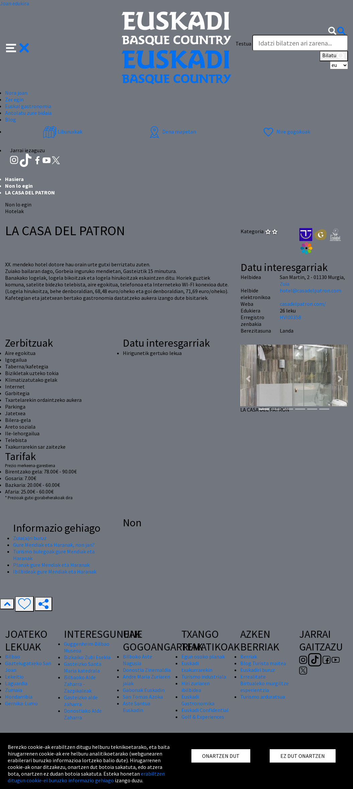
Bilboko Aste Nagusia (137, 660)
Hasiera (14, 179)
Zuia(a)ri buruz (30, 538)
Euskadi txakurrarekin (196, 666)
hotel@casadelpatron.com (310, 290)
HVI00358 (290, 317)
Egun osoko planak (203, 656)
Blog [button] (10, 119)
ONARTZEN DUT (221, 756)
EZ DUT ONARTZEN (302, 756)
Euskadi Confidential (205, 710)
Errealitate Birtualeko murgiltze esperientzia (264, 683)
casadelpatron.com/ (303, 303)
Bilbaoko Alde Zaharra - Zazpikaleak (80, 684)
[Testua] (300, 43)
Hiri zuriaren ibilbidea (195, 686)
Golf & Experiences (202, 716)
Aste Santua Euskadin (136, 706)
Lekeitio (14, 676)
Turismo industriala (203, 676)
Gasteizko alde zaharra (81, 700)
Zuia (284, 283)
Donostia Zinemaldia (147, 670)
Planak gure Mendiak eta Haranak (51, 564)
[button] (17, 47)
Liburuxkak (62, 131)
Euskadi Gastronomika (197, 700)
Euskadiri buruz (257, 670)
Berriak (248, 656)
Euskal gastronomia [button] (28, 106)
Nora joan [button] (16, 92)
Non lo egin (19, 185)
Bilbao (12, 656)
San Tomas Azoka (143, 696)
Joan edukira (14, 3)
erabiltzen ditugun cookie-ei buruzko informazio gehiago (86, 777)
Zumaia (13, 690)
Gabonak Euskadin (144, 690)
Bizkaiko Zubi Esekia (87, 657)
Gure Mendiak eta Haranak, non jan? (54, 544)
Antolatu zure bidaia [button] (28, 112)
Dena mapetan (172, 131)
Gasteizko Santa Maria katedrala (82, 667)
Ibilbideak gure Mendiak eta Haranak (54, 571)
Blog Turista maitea (263, 663)
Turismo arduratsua (262, 696)
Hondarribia (18, 696)
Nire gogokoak (286, 131)
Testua (243, 43)
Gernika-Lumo (21, 703)
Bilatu (333, 56)
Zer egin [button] (14, 99)
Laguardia (16, 683)
